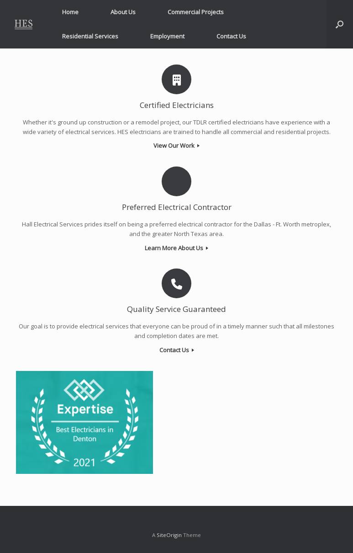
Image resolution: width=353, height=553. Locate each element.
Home (70, 12)
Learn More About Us (176, 248)
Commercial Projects (196, 12)
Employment (167, 36)
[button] (339, 24)
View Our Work (176, 145)
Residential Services (90, 36)
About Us (123, 12)
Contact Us (231, 36)
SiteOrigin (169, 535)
